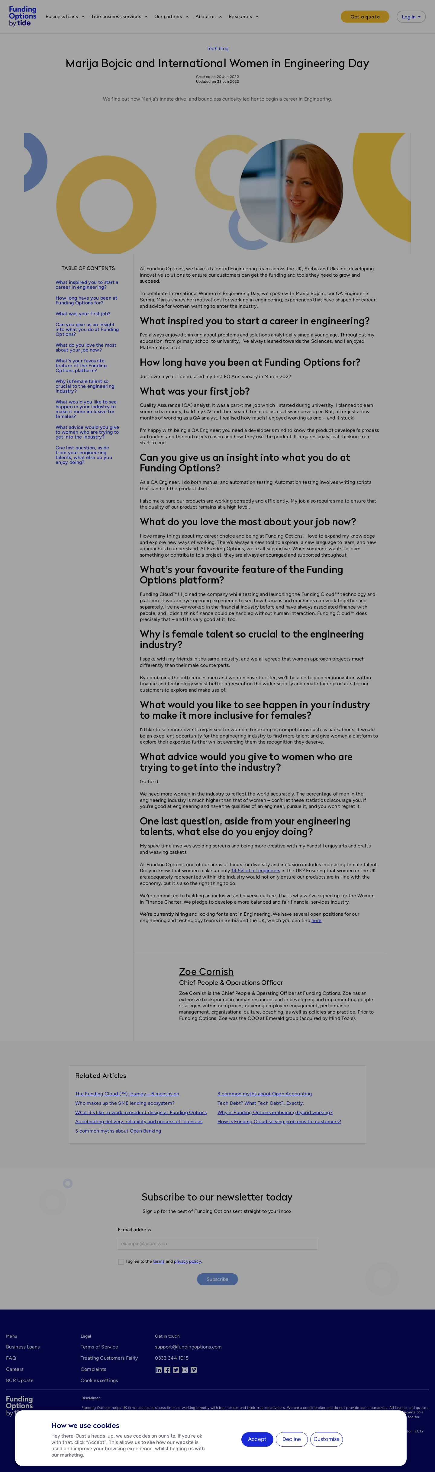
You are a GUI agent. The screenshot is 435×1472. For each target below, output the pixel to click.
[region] (211, 1438)
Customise (327, 1439)
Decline (291, 1439)
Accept (257, 1439)
